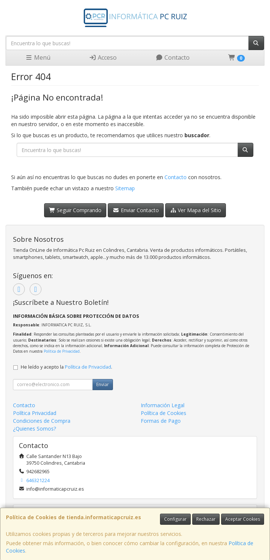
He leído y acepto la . (66, 367)
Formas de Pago (161, 420)
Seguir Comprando (75, 210)
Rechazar (206, 519)
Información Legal (162, 405)
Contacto (173, 57)
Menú (37, 57)
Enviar (102, 384)
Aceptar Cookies (242, 519)
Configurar (175, 519)
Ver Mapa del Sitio (195, 210)
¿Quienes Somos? (34, 428)
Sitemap (125, 188)
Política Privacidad (34, 412)
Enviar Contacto (136, 210)
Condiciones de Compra (41, 420)
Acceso (103, 57)
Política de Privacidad (62, 351)
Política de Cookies (163, 412)
